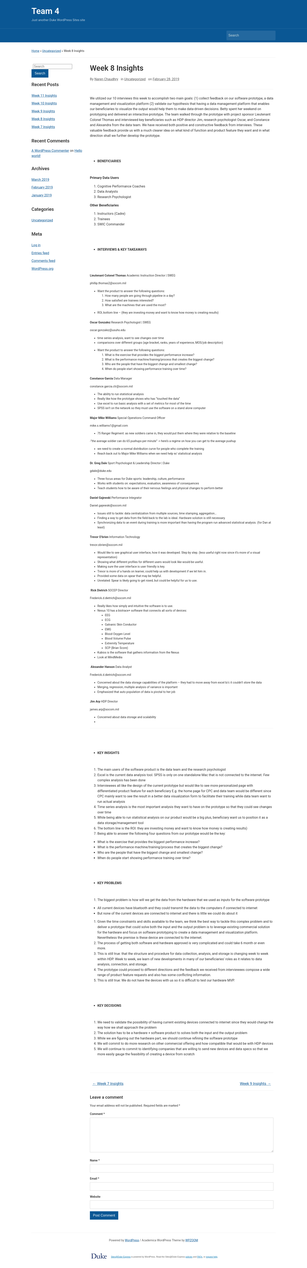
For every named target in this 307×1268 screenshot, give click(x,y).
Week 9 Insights (43, 111)
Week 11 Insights (44, 96)
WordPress (132, 1247)
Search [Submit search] (270, 35)
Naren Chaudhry (106, 79)
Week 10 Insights (44, 103)
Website (95, 1203)
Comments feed (43, 261)
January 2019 (41, 195)
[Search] (247, 35)
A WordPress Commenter (50, 151)
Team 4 (45, 11)
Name (95, 1167)
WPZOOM (191, 1247)
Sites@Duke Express (121, 1263)
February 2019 (42, 187)
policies (188, 1263)
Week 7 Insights (43, 127)
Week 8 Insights (43, 119)
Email (94, 1185)
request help (211, 1263)
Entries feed (40, 253)
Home (35, 51)
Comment (97, 1114)
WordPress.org (42, 269)
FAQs (199, 1263)
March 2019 (40, 180)
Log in (35, 245)
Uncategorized (51, 51)
